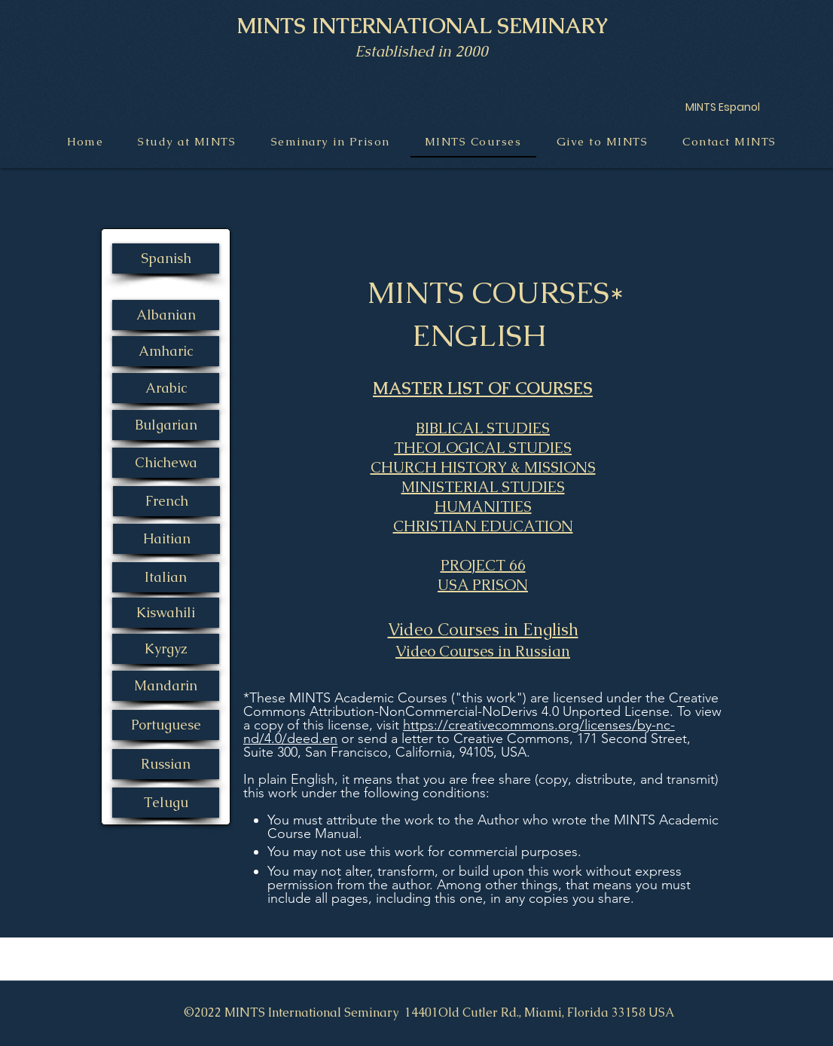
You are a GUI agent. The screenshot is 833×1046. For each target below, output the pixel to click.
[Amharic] (165, 351)
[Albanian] (165, 315)
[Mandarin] (165, 686)
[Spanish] (165, 258)
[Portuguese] (165, 725)
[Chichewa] (165, 463)
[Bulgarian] (165, 425)
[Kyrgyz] (165, 649)
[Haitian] (166, 539)
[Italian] (165, 577)
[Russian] (165, 764)
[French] (166, 501)
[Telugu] (165, 803)
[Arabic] (165, 388)
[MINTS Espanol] (722, 107)
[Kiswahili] (165, 613)
